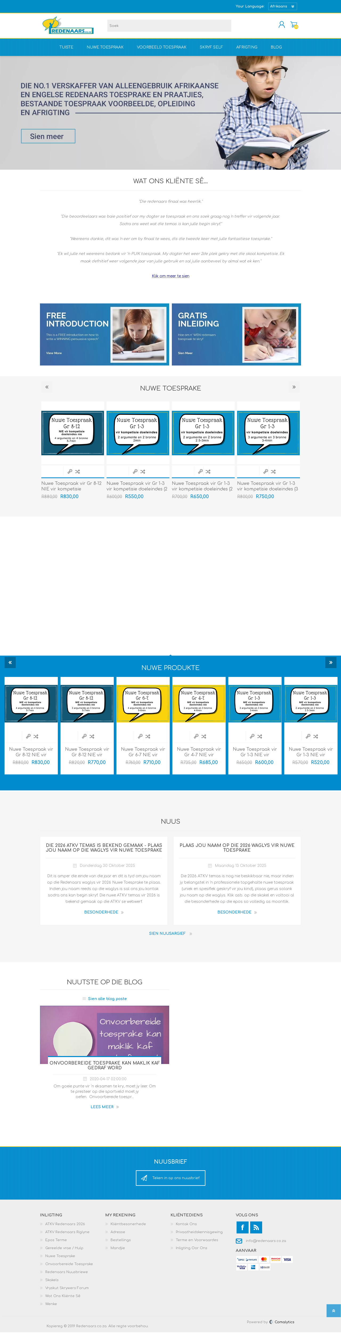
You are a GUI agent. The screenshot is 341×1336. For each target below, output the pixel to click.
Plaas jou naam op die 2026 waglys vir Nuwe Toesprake (237, 851)
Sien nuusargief (167, 937)
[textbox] (169, 28)
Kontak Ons (186, 1228)
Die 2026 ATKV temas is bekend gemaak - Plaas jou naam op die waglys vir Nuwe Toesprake (104, 851)
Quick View (69, 475)
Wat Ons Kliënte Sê (62, 1300)
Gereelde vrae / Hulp (64, 1252)
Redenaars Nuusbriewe (66, 1276)
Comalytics (281, 1326)
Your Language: (250, 6)
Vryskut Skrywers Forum (67, 1292)
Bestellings (121, 1244)
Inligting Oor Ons (191, 1252)
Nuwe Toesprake (60, 1260)
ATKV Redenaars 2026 (65, 1228)
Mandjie (288, 26)
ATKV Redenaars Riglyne (67, 1236)
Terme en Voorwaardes (197, 1244)
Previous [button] (46, 390)
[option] (137, 456)
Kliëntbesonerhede (128, 1228)
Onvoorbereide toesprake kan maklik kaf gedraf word (105, 1069)
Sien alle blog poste (107, 1003)
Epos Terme (56, 1244)
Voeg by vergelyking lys (77, 475)
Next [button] (294, 390)
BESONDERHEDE (101, 916)
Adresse (118, 1236)
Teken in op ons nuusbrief (176, 1182)
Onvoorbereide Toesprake (69, 1268)
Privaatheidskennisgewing (199, 1236)
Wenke (51, 1308)
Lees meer (102, 1111)
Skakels (52, 1284)
